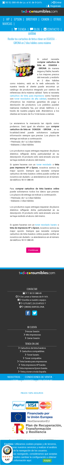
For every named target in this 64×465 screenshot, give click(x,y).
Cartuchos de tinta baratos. (32, 348)
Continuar (33, 250)
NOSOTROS (14, 377)
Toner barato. (32, 355)
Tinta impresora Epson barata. (32, 368)
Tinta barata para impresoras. (32, 361)
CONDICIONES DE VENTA (38, 377)
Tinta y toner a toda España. (32, 371)
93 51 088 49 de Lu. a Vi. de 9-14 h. (23, 2)
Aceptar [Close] (47, 460)
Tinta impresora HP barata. (32, 365)
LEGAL (15, 380)
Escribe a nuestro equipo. (32, 300)
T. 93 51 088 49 (34, 293)
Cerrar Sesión (32, 338)
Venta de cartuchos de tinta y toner (38, 13)
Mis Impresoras (32, 335)
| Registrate (54, 6)
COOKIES (29, 380)
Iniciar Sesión (32, 331)
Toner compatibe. (32, 358)
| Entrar (56, 2)
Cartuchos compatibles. (32, 351)
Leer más (37, 460)
